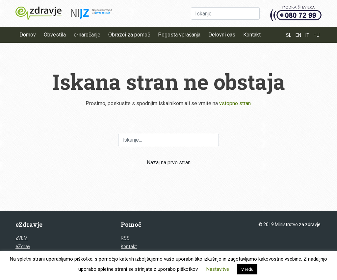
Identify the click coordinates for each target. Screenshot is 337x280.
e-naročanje (87, 35)
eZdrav (22, 246)
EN (298, 35)
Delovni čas (221, 35)
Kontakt (252, 35)
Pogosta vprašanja (179, 35)
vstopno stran (235, 103)
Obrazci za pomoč (129, 35)
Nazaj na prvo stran (169, 162)
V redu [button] (247, 269)
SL (288, 35)
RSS (125, 238)
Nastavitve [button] (217, 269)
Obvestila (55, 35)
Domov (27, 35)
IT (307, 35)
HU (317, 35)
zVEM (21, 238)
